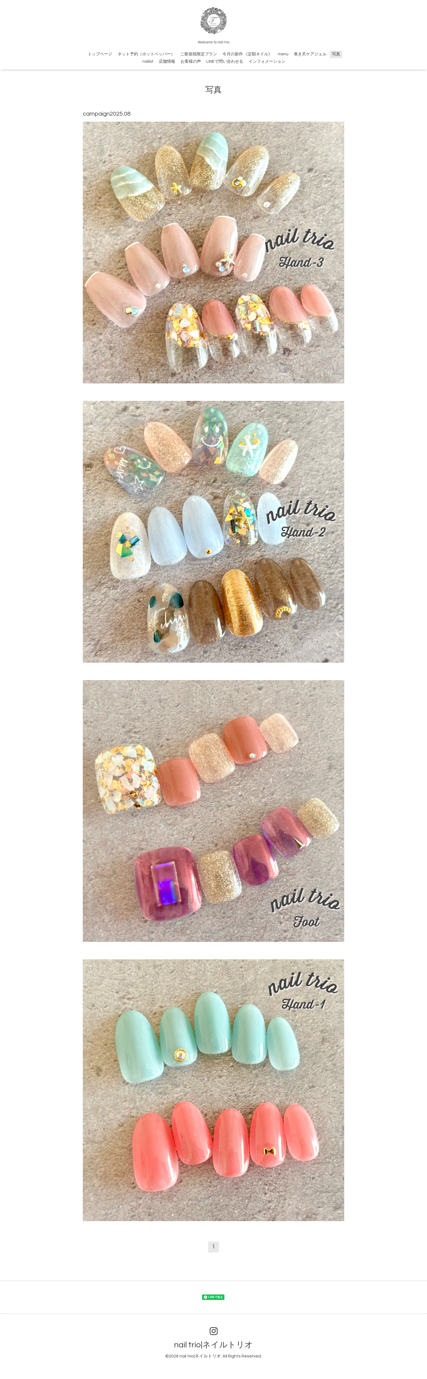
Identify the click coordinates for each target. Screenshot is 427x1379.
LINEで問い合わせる (224, 61)
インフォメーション (267, 61)
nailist (147, 61)
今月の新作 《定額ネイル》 (247, 54)
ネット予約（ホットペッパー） (146, 54)
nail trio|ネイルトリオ (213, 1345)
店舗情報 (167, 61)
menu (283, 54)
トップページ (100, 54)
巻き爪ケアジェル (310, 54)
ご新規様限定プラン (198, 54)
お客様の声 (191, 61)
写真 (336, 54)
